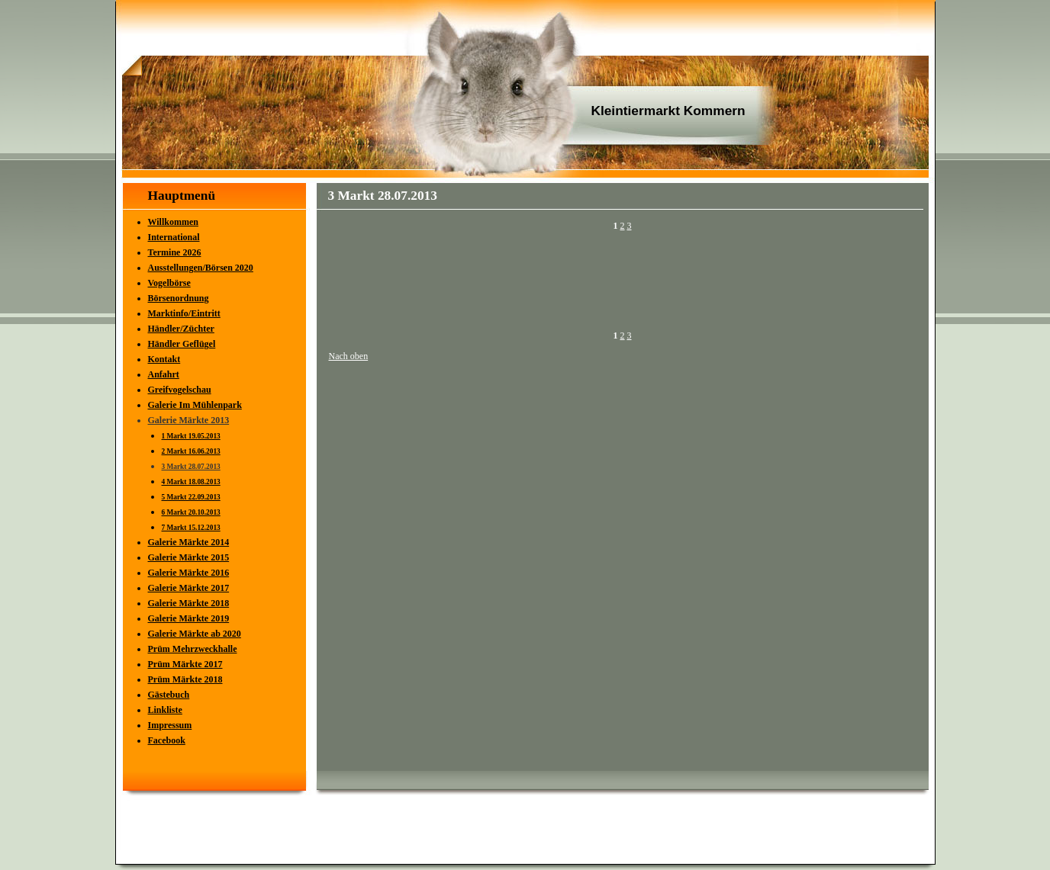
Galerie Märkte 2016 (189, 572)
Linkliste (165, 710)
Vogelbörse (169, 283)
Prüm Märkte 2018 (185, 679)
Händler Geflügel (182, 344)
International (174, 237)
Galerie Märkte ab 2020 (194, 633)
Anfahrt (163, 374)
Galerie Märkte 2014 (189, 542)
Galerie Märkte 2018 (189, 603)
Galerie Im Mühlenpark (195, 405)
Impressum (170, 725)
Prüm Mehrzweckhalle (192, 649)
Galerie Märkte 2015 (189, 557)
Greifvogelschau (179, 389)
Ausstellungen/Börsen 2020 (200, 267)
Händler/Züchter (181, 328)
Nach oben (349, 356)
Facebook (166, 740)
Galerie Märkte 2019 (189, 618)
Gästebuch (169, 694)
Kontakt (164, 359)
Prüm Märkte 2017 (185, 664)
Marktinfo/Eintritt (184, 313)
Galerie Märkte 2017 (189, 588)
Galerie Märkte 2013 (189, 420)
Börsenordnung (178, 298)
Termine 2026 (174, 252)
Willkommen (173, 222)
